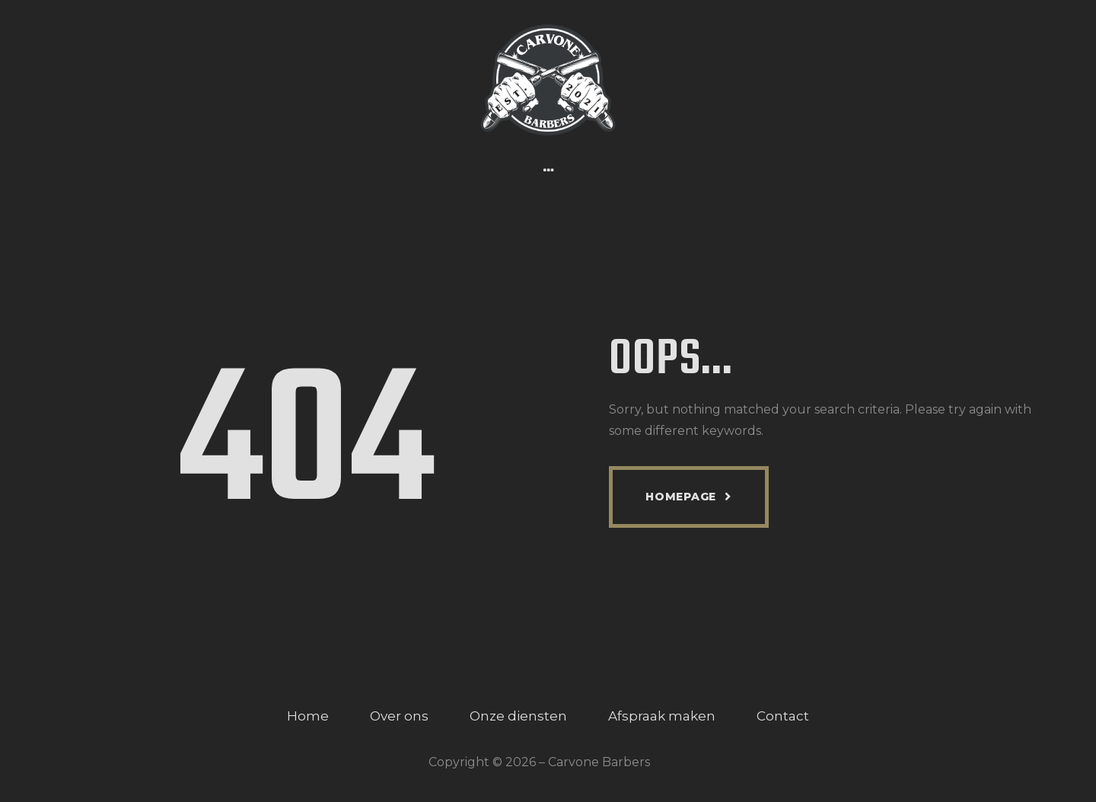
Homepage (680, 496)
